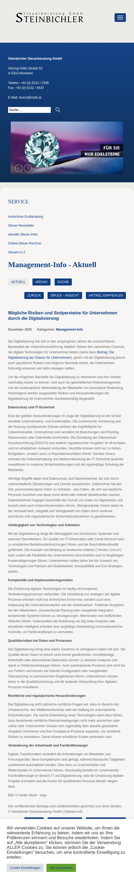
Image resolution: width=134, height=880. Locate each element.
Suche (63, 282)
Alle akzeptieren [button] (61, 868)
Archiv (41, 282)
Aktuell (18, 282)
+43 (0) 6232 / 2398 (34, 83)
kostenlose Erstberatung (25, 217)
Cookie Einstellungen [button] (25, 868)
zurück (34, 295)
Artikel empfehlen (106, 295)
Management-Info (69, 329)
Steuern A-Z (16, 252)
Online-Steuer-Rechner (24, 243)
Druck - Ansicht (65, 295)
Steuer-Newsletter (21, 225)
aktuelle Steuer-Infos (23, 234)
